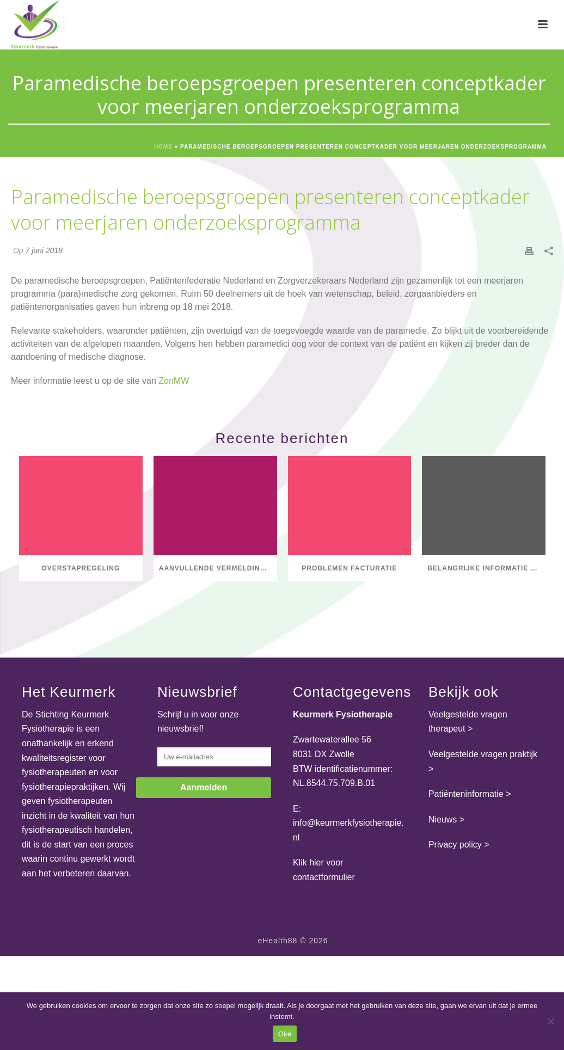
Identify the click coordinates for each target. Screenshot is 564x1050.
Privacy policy (455, 844)
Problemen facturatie (349, 568)
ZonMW (173, 380)
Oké (285, 1034)
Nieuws (442, 819)
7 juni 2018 (44, 250)
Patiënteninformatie (466, 794)
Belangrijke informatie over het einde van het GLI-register (486, 568)
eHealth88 (277, 940)
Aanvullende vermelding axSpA (218, 568)
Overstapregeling (80, 568)
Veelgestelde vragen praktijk (482, 754)
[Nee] (550, 1021)
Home (163, 147)
